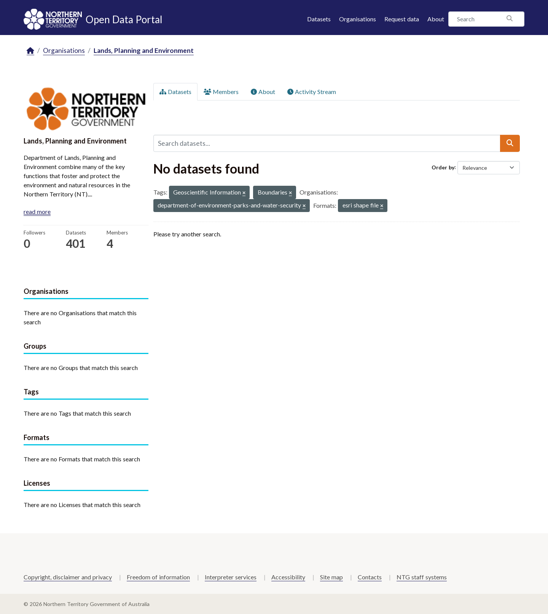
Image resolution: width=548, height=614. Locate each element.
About (435, 18)
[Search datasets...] (326, 143)
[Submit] (510, 143)
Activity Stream (311, 91)
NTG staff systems (422, 577)
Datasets (319, 18)
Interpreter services (230, 577)
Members (221, 91)
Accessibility (288, 577)
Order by (443, 167)
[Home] (30, 50)
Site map (331, 577)
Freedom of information (158, 577)
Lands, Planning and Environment (144, 50)
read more (37, 211)
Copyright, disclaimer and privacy (68, 577)
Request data (401, 18)
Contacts (370, 577)
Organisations (357, 18)
